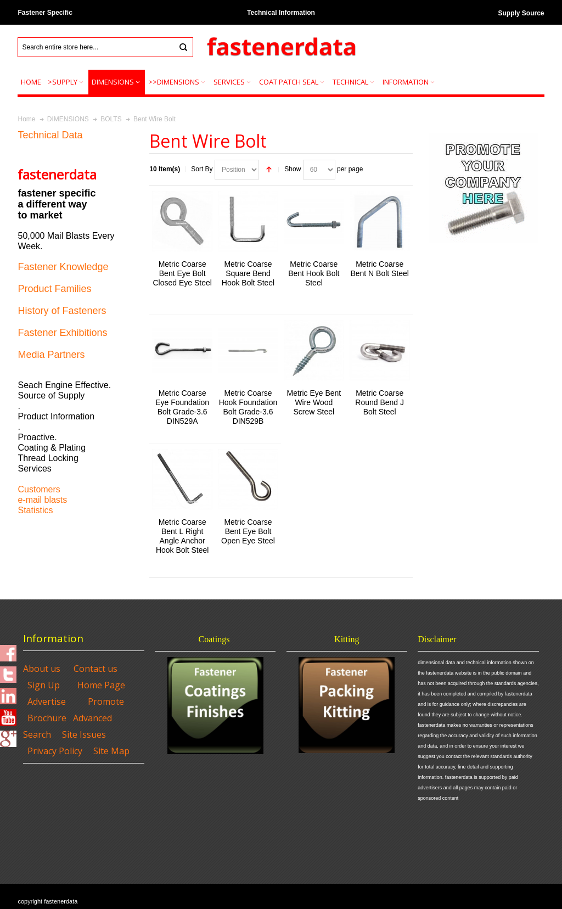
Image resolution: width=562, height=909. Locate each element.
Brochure (46, 718)
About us (41, 669)
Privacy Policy (54, 751)
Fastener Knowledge (63, 266)
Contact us (95, 669)
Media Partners (51, 354)
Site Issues (84, 734)
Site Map (111, 751)
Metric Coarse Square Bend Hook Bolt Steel (248, 273)
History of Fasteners (62, 310)
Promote (106, 701)
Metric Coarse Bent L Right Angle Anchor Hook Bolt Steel (182, 536)
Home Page (101, 685)
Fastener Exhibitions (62, 332)
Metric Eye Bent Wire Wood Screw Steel (313, 402)
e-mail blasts (42, 499)
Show (292, 169)
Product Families (54, 288)
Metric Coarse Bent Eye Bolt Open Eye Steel (248, 531)
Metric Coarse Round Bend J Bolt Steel (379, 402)
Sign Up (43, 685)
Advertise (46, 701)
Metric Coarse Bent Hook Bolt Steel (313, 273)
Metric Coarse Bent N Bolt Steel (379, 269)
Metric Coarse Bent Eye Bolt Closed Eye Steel (182, 273)
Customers (39, 489)
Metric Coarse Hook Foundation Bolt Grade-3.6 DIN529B (248, 407)
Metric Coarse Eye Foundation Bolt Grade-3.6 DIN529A (182, 407)
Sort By (201, 169)
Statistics (35, 510)
